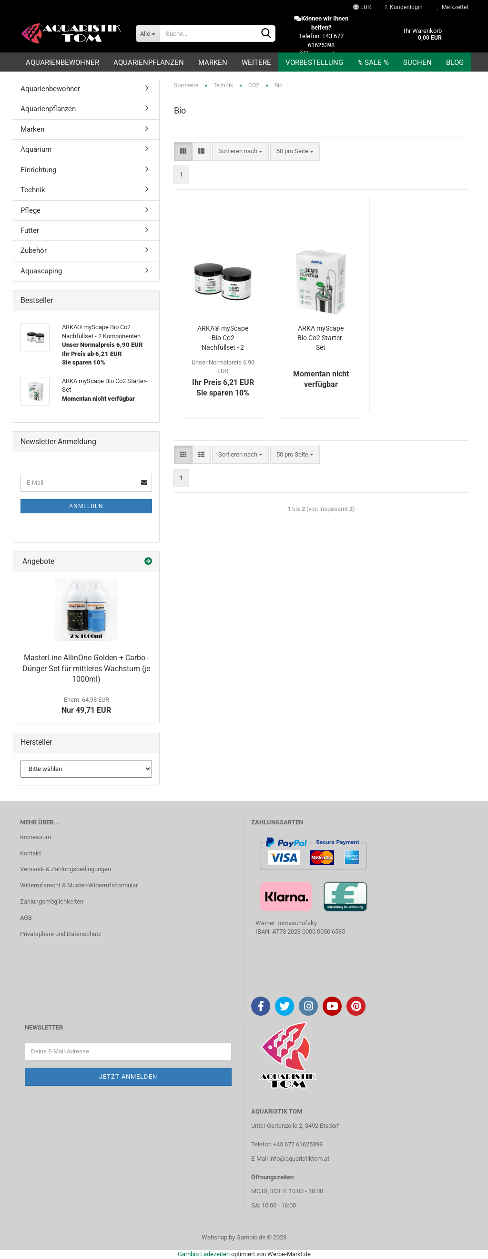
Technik (32, 190)
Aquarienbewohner (62, 62)
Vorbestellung (314, 62)
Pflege (30, 210)
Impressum (35, 837)
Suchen (417, 62)
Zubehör (33, 250)
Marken (212, 62)
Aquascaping (41, 271)
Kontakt (30, 853)
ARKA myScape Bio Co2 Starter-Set (320, 337)
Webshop (214, 1237)
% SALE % (373, 62)
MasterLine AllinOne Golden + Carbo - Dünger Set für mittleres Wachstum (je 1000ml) (86, 668)
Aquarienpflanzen (148, 62)
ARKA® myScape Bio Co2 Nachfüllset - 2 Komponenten (222, 338)
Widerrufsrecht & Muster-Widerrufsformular (79, 885)
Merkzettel (452, 7)
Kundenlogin (404, 7)
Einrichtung (38, 170)
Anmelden (86, 506)
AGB (26, 917)
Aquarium (35, 149)
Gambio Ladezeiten (204, 1254)
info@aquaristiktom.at (299, 1158)
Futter (29, 230)
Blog (455, 62)
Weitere (256, 62)
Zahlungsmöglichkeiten (51, 901)
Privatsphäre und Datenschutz (60, 933)
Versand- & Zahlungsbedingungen (65, 869)
